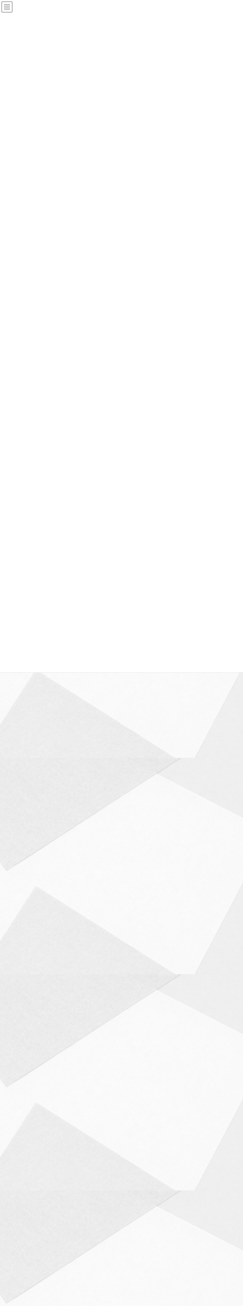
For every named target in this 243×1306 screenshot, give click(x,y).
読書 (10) (23, 1027)
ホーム (24, 1194)
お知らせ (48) (27, 730)
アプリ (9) (24, 718)
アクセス (127, 1194)
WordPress (90, 1235)
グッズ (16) (25, 741)
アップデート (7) (30, 707)
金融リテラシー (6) (32, 1039)
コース (101, 1194)
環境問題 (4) (26, 970)
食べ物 (100, 680)
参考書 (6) (24, 833)
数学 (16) (23, 901)
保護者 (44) (25, 810)
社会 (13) (23, 993)
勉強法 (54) (25, 821)
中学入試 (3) (26, 787)
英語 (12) (23, 1004)
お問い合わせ (158, 1194)
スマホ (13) (25, 753)
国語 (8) (22, 844)
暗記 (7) (22, 924)
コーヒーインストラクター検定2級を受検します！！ (71, 674)
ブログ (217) (26, 764)
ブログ (80, 680)
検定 (90, 680)
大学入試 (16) (27, 856)
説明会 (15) (25, 1016)
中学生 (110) (26, 798)
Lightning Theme (120, 1235)
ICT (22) (23, 696)
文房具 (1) (24, 913)
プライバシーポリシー (37, 1198)
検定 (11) (23, 947)
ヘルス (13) (25, 776)
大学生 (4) (24, 867)
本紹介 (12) (25, 936)
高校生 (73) (25, 1084)
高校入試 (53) (27, 1073)
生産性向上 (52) (29, 982)
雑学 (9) (22, 1050)
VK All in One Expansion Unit (157, 1235)
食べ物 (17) (25, 1062)
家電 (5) (22, 879)
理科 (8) (22, 959)
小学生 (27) (25, 890)
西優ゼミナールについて (63, 1194)
